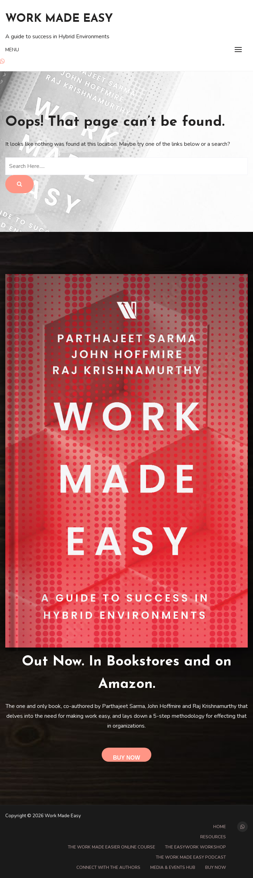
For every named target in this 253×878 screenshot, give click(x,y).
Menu (12, 49)
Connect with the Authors (108, 867)
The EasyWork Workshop (195, 847)
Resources (213, 837)
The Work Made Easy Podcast (191, 857)
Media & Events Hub (172, 867)
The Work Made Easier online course (111, 847)
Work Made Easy (59, 19)
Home (219, 827)
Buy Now (126, 758)
